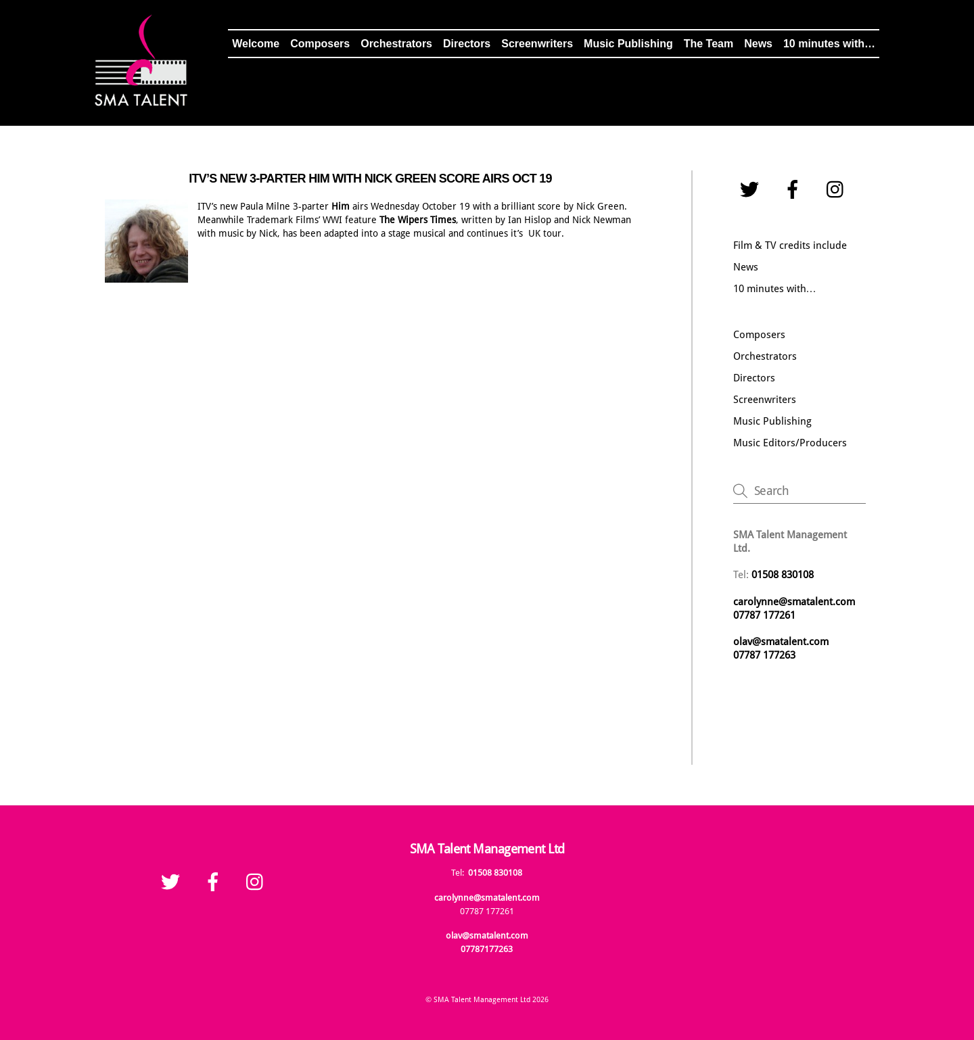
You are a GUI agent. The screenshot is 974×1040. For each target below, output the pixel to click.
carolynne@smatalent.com (794, 602)
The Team (709, 43)
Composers (320, 43)
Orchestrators (396, 43)
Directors (466, 43)
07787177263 (487, 949)
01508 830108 (495, 873)
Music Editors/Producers (790, 443)
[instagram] (838, 190)
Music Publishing (628, 43)
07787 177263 (765, 655)
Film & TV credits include (790, 245)
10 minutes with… (829, 43)
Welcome (255, 43)
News (758, 43)
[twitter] (751, 190)
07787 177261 (764, 615)
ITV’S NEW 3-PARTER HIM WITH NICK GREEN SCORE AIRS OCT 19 (370, 178)
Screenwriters (537, 43)
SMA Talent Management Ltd (482, 999)
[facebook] (795, 190)
